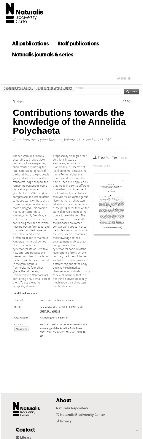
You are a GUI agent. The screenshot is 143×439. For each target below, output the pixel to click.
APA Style (21, 329)
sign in (124, 78)
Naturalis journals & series (42, 54)
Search (131, 91)
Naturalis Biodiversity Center (80, 415)
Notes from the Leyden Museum (54, 87)
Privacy (64, 421)
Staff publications (78, 43)
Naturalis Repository (72, 408)
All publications (30, 43)
